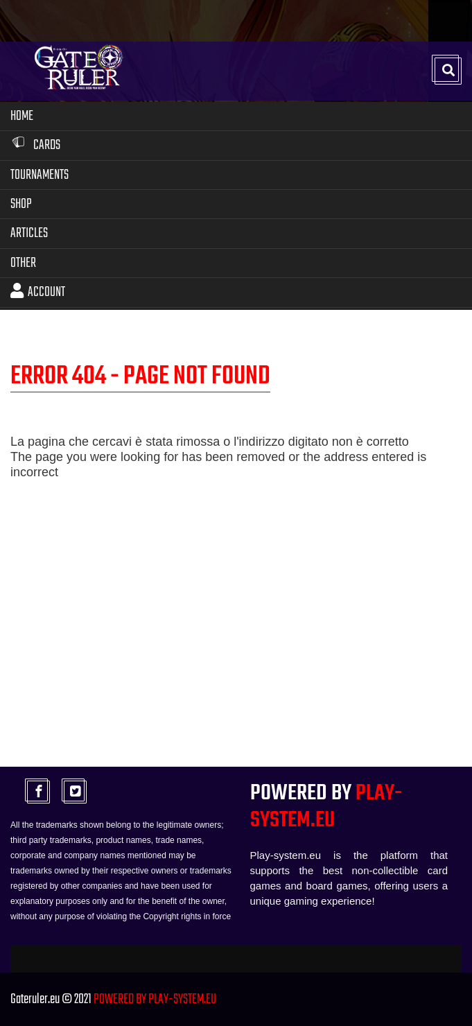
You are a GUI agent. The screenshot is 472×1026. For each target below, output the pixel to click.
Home (21, 116)
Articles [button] (29, 233)
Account (37, 292)
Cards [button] (35, 145)
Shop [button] (21, 204)
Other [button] (23, 263)
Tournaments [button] (39, 175)
